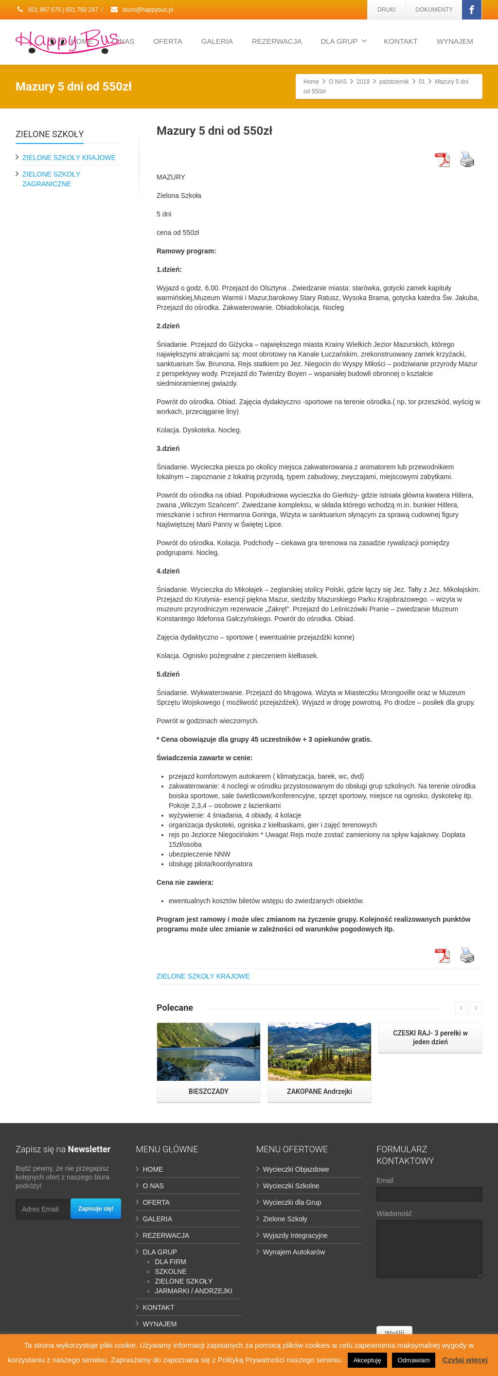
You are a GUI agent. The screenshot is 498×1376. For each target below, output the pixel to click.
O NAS (153, 1186)
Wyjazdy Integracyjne (295, 1235)
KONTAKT (401, 41)
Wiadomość (429, 1246)
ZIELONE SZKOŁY (184, 1281)
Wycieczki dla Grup (292, 1202)
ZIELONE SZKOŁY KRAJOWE (203, 976)
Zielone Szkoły (285, 1219)
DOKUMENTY (434, 9)
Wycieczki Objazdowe (296, 1169)
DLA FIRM (170, 1262)
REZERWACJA (277, 41)
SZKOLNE (170, 1271)
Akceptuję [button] (367, 1360)
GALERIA (217, 41)
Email (429, 1191)
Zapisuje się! (96, 1208)
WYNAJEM (455, 41)
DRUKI (386, 9)
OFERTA (167, 41)
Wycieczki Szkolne (291, 1186)
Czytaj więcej (465, 1360)
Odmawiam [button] (414, 1360)
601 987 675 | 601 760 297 (57, 9)
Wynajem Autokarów (294, 1252)
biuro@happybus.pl (141, 9)
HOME (152, 1169)
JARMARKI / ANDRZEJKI (193, 1291)
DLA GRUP (343, 40)
